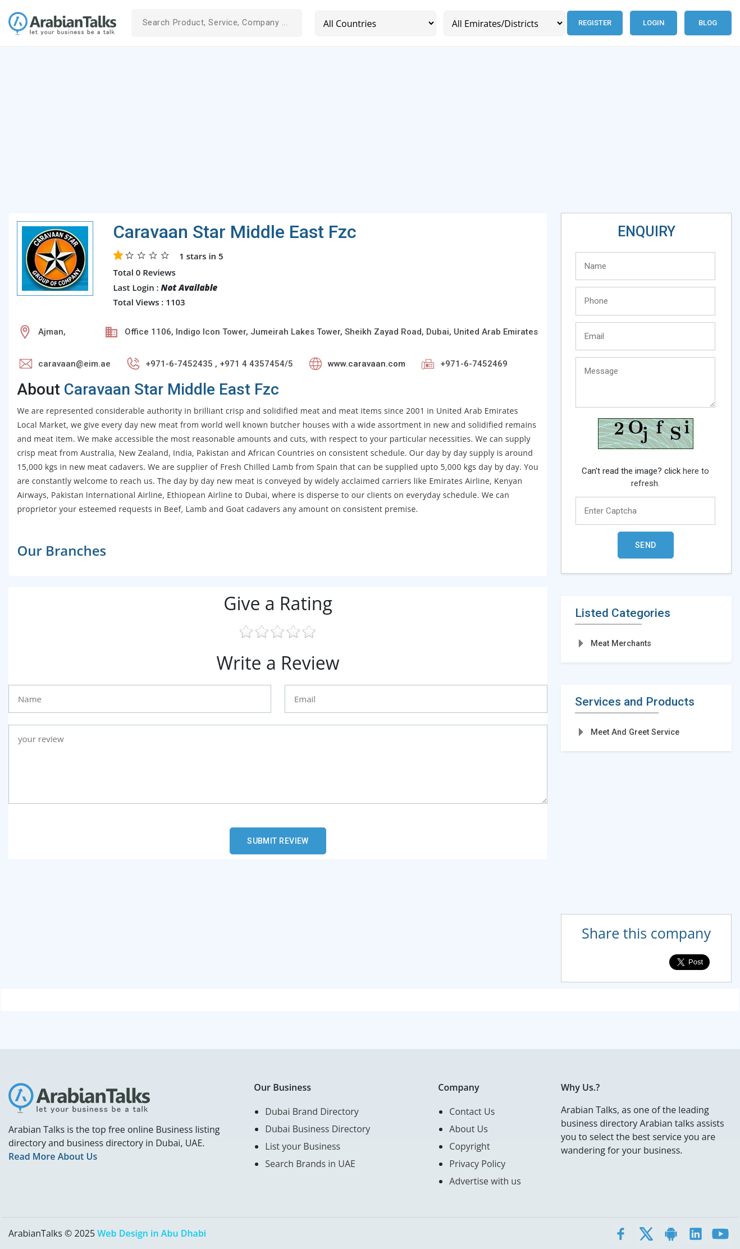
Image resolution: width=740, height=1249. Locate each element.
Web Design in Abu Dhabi (151, 1233)
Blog (707, 23)
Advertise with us (484, 1181)
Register (594, 23)
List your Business (302, 1146)
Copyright (469, 1146)
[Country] (376, 23)
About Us (468, 1129)
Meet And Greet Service (635, 732)
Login (653, 23)
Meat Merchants (621, 643)
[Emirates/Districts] (504, 23)
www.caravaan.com (366, 364)
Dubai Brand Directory (312, 1111)
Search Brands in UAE (310, 1164)
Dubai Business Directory (317, 1129)
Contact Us (472, 1111)
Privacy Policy (477, 1164)
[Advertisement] (345, 134)
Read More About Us (52, 1156)
